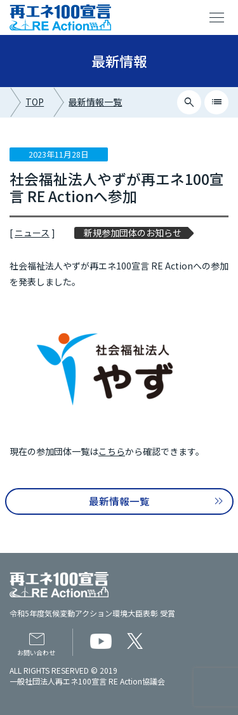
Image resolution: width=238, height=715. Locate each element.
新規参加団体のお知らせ (133, 233)
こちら (111, 451)
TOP (34, 101)
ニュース (32, 232)
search (189, 102)
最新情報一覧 (95, 101)
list (216, 102)
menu (217, 17)
